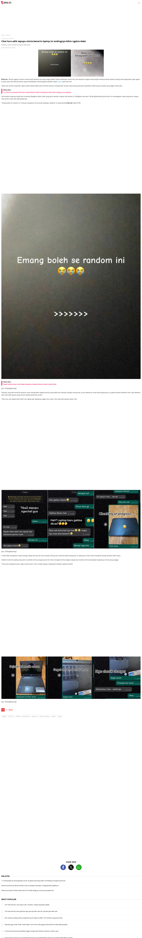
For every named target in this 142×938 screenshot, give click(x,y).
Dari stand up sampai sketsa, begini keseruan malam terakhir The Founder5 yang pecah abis (34, 918)
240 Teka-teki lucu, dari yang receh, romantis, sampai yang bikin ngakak (27, 905)
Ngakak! (8, 35)
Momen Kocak (26, 716)
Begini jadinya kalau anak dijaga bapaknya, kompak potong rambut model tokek (29, 384)
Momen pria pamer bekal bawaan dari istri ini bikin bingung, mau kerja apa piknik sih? (27, 890)
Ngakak (4, 716)
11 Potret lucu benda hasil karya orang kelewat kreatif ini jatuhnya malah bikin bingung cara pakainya (37, 92)
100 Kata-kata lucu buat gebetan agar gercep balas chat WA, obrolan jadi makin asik (31, 911)
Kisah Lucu (34, 716)
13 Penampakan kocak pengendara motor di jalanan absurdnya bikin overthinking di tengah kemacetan (33, 881)
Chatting (18, 716)
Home (2, 35)
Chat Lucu (10, 716)
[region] (75, 14)
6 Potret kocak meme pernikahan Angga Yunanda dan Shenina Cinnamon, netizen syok (31, 931)
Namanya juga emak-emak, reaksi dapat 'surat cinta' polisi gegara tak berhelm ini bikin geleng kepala (36, 924)
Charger (53, 716)
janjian (59, 82)
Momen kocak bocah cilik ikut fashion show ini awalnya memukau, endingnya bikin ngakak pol (30, 885)
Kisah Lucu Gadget (44, 716)
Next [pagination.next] (11, 710)
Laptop (60, 716)
